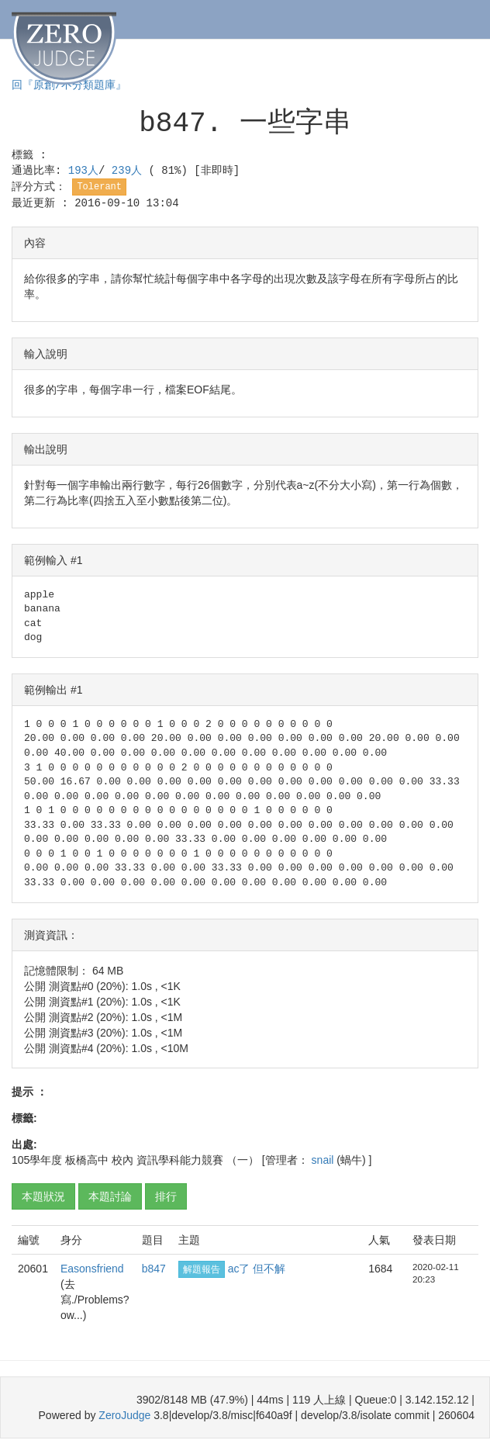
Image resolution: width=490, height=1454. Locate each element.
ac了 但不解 (257, 1268)
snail (324, 1160)
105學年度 (37, 1160)
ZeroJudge (124, 1415)
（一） (242, 1160)
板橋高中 (87, 1160)
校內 (122, 1160)
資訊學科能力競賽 (179, 1160)
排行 (166, 1196)
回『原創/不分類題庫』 (69, 85)
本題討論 (110, 1196)
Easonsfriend (92, 1268)
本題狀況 (43, 1196)
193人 (83, 170)
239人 (130, 170)
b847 (154, 1268)
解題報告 (201, 1269)
